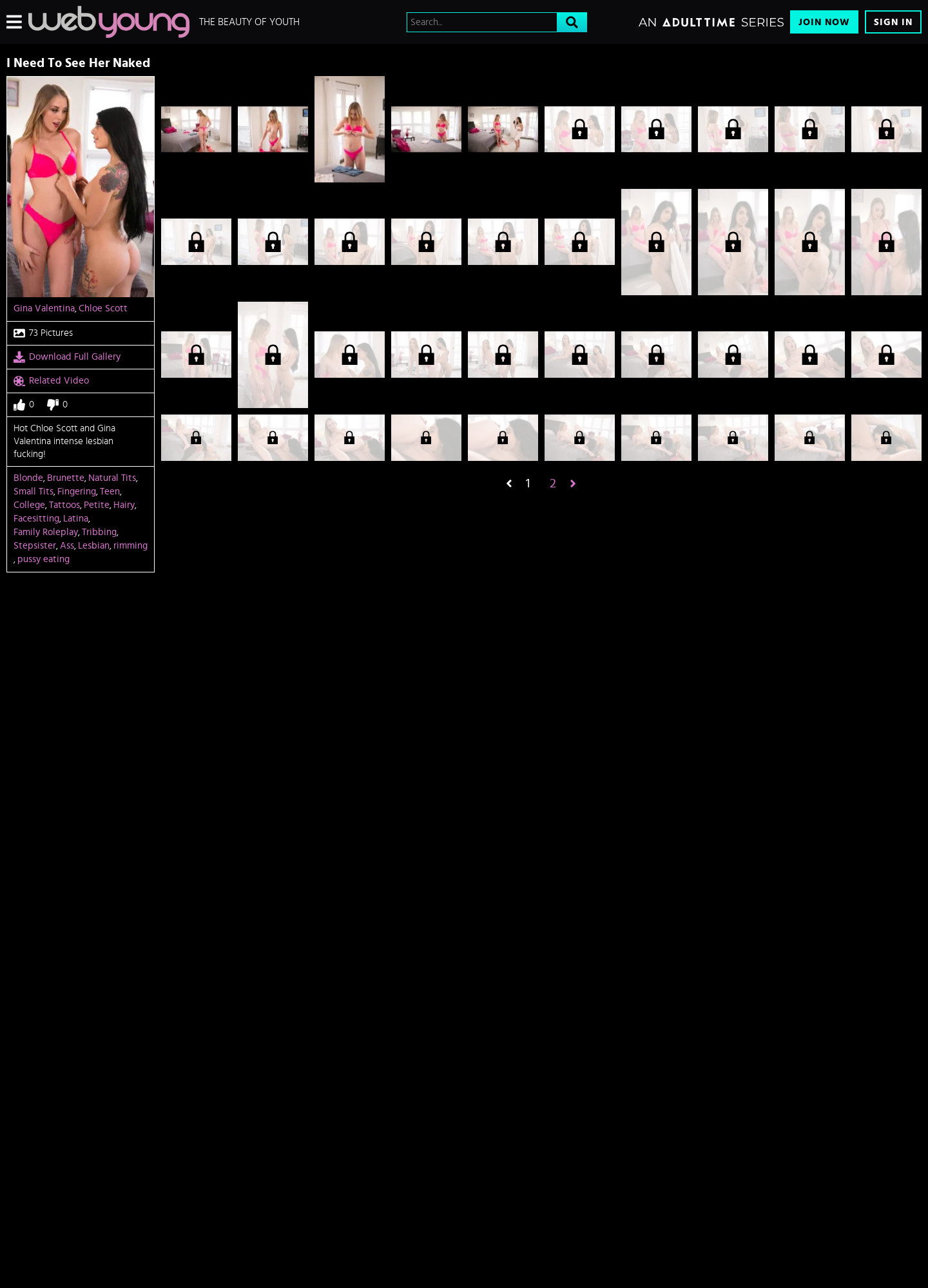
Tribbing (99, 532)
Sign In (893, 22)
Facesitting (36, 518)
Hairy (124, 505)
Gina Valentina (44, 308)
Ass (67, 546)
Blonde (28, 478)
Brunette (65, 478)
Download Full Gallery (67, 357)
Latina (75, 518)
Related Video (51, 381)
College (29, 505)
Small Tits (33, 491)
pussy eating (43, 559)
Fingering (76, 491)
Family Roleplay (46, 532)
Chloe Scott (103, 308)
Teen (110, 491)
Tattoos (64, 505)
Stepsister (35, 546)
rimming (130, 546)
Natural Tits (112, 478)
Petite (97, 505)
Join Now (824, 22)
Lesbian (94, 546)
